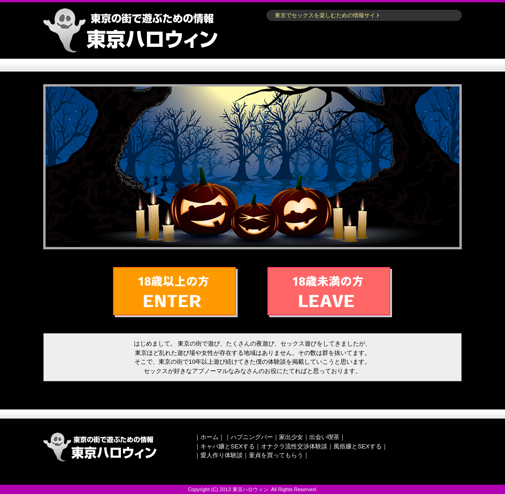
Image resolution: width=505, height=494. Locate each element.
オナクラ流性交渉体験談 (294, 446)
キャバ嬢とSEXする (227, 446)
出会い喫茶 (324, 437)
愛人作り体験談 (221, 455)
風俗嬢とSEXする (357, 446)
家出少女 (291, 437)
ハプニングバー (252, 437)
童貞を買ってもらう (276, 455)
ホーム (209, 437)
